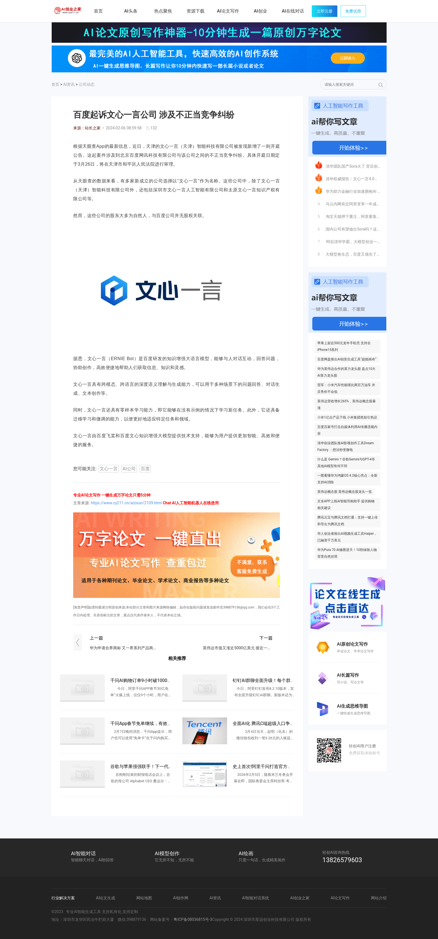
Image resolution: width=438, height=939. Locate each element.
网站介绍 (379, 898)
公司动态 (86, 84)
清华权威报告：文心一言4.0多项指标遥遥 (347, 177)
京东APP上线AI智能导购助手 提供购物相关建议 (346, 504)
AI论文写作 (340, 898)
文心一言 (109, 468)
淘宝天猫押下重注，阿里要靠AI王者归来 (347, 215)
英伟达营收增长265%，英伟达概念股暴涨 (346, 404)
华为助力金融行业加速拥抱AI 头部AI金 (347, 190)
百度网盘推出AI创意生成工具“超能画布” (347, 359)
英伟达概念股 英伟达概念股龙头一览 (344, 492)
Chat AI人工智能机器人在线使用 (191, 503)
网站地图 (144, 898)
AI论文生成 (105, 898)
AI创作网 (181, 898)
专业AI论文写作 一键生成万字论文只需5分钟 (112, 495)
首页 (98, 11)
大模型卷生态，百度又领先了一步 (347, 253)
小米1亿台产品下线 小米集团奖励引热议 (347, 417)
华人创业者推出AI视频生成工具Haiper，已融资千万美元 (347, 537)
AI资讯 (69, 84)
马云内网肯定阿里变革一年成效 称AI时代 (347, 202)
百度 (145, 468)
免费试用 (353, 11)
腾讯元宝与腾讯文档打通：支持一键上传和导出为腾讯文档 (347, 520)
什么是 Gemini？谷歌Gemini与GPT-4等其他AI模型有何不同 (346, 462)
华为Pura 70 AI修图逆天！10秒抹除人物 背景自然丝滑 (347, 553)
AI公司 (129, 468)
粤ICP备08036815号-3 (192, 919)
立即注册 (324, 11)
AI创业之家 (68, 11)
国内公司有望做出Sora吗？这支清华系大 (347, 228)
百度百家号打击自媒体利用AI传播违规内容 (347, 430)
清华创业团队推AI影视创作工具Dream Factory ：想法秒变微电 (345, 446)
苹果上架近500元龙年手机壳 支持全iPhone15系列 (344, 346)
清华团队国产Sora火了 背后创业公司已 (347, 165)
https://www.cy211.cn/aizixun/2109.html (126, 503)
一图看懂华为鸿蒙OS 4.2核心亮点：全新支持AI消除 (347, 479)
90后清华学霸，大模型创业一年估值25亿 (347, 240)
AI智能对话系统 (255, 898)
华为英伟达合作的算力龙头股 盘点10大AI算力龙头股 (346, 372)
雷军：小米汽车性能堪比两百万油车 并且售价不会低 (346, 388)
